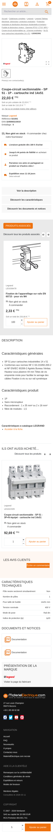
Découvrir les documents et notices (26, 209)
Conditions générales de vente (16, 776)
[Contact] (26, 4)
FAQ (5, 740)
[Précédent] (43, 234)
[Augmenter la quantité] (21, 320)
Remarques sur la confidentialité (17, 772)
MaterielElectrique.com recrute (16, 756)
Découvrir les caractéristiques (26, 200)
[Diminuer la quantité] (21, 324)
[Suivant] (48, 234)
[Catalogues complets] (17, 19)
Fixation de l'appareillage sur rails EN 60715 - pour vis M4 (26, 295)
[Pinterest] (22, 717)
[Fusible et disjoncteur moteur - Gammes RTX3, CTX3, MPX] (25, 28)
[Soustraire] (22, 829)
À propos (7, 748)
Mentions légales (10, 791)
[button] (37, 4)
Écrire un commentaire (38, 565)
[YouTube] (16, 717)
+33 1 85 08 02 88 (11, 710)
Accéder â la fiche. (14, 429)
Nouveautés (8, 744)
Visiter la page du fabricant (17, 682)
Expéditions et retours (12, 780)
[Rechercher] (46, 11)
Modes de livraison (11, 784)
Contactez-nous (10, 752)
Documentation (19, 639)
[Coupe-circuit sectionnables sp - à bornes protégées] (22, 31)
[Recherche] (22, 11)
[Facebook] (5, 717)
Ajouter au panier (37, 827)
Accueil (6, 736)
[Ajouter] (22, 825)
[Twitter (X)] (10, 717)
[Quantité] (11, 827)
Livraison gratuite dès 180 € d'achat (26, 145)
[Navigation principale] (4, 4)
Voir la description (26, 191)
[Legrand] (30, 19)
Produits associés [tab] (18, 225)
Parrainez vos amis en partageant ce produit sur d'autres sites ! (26, 164)
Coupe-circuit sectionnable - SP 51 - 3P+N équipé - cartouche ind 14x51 (23, 516)
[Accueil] (5, 19)
